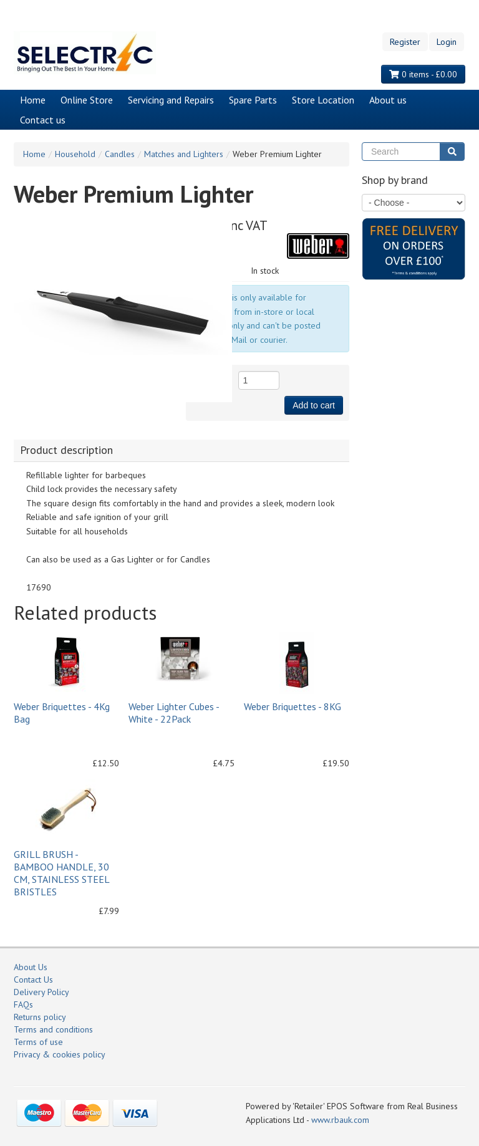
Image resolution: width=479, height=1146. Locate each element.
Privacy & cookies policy (59, 1054)
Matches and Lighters (183, 154)
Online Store (86, 100)
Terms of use (38, 1041)
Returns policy (40, 1017)
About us (388, 100)
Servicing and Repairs (171, 100)
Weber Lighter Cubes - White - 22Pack (173, 712)
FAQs (23, 1004)
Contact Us (33, 979)
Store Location (323, 100)
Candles (120, 154)
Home (33, 100)
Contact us (42, 119)
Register (405, 41)
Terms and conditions (53, 1029)
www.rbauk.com (340, 1119)
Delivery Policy (41, 992)
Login (447, 41)
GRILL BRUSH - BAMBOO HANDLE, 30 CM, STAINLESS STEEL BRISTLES (61, 873)
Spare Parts (253, 100)
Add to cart (314, 405)
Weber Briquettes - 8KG (292, 706)
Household (75, 154)
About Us (30, 967)
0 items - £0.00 (423, 74)
